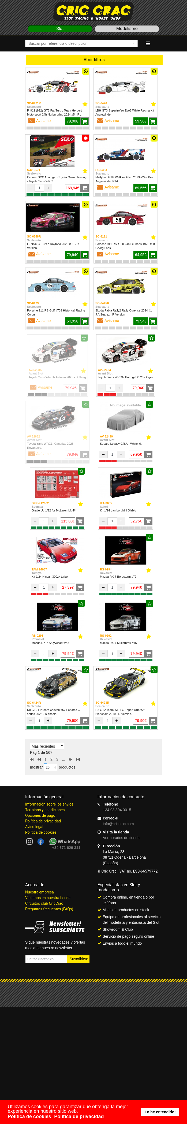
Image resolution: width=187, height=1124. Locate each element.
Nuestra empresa (39, 892)
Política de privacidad (43, 821)
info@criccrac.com (118, 824)
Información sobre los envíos (49, 804)
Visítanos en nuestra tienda (47, 898)
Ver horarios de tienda (121, 838)
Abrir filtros (94, 59)
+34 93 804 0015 (117, 810)
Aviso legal (34, 827)
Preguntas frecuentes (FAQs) (49, 909)
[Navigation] (148, 43)
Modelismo (127, 28)
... (63, 759)
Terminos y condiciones (45, 810)
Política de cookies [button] (29, 1116)
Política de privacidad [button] (79, 1116)
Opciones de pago (40, 815)
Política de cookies (41, 832)
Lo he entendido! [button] (160, 1112)
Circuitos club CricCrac (44, 903)
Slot (60, 28)
